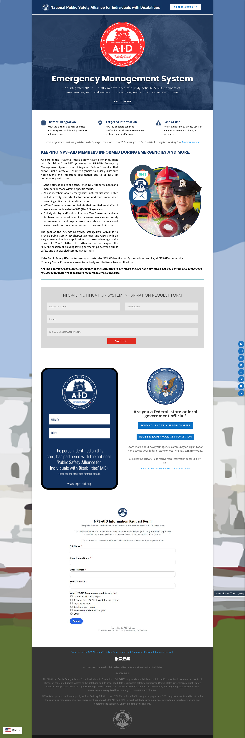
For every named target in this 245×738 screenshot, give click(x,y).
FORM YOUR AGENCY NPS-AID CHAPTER (165, 425)
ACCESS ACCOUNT (185, 7)
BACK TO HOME (122, 101)
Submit (121, 341)
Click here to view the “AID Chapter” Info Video (165, 468)
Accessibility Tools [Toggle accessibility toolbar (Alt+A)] (226, 593)
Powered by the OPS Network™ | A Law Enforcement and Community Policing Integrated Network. (122, 651)
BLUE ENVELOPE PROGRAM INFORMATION (165, 436)
